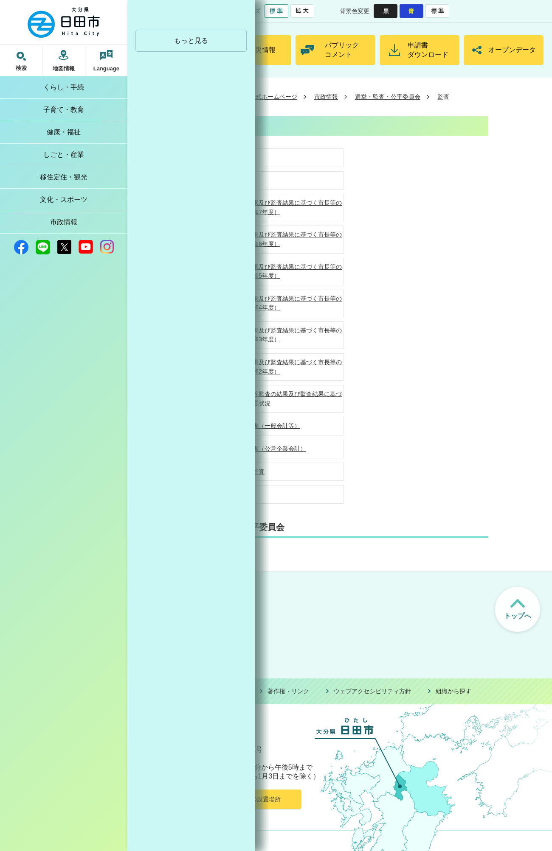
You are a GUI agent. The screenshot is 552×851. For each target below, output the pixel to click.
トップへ (517, 615)
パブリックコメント (342, 50)
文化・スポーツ (63, 199)
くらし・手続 (63, 87)
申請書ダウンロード (428, 50)
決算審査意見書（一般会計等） (258, 425)
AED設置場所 (262, 799)
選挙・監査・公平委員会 (387, 96)
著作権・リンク (288, 691)
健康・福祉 (64, 132)
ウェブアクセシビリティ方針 (372, 691)
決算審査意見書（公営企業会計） (261, 448)
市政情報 (63, 222)
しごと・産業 (63, 154)
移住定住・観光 (63, 177)
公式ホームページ (273, 96)
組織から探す (453, 691)
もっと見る (191, 40)
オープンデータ (512, 49)
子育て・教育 (63, 109)
